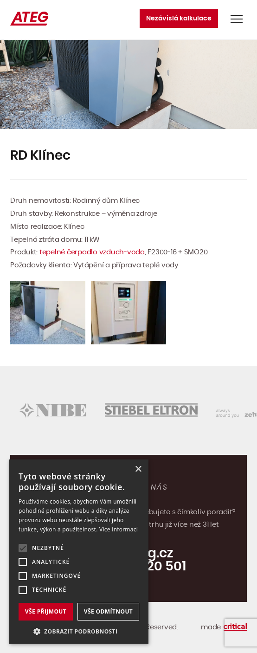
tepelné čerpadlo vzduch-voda (92, 252)
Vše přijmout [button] (45, 611)
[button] (79, 630)
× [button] (138, 469)
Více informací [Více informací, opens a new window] (118, 529)
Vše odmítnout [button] (108, 611)
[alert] (78, 551)
